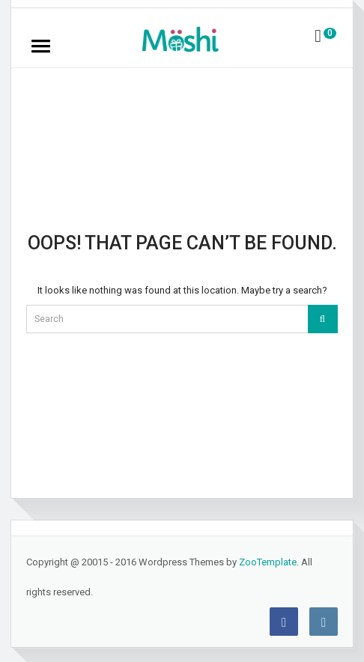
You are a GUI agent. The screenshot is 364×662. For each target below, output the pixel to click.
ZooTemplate (268, 562)
